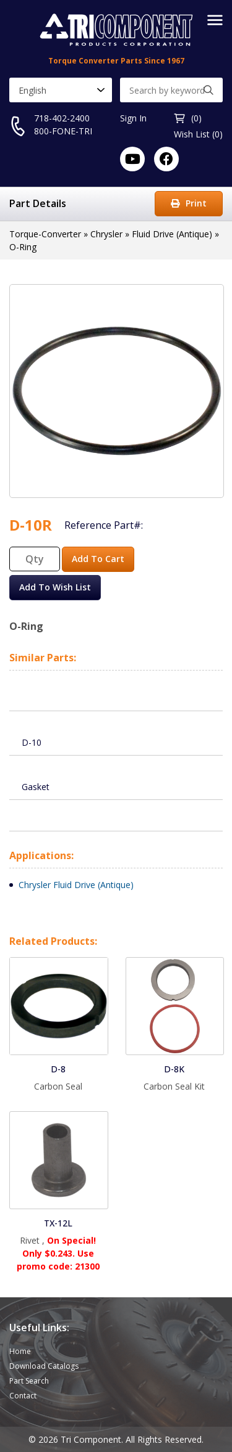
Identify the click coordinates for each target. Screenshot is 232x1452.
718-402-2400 (62, 118)
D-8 (58, 1069)
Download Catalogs (44, 1366)
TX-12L (58, 1223)
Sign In (133, 118)
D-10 (31, 742)
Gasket (35, 787)
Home (20, 1351)
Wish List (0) (198, 134)
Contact (23, 1395)
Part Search (29, 1381)
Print (189, 203)
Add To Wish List (55, 587)
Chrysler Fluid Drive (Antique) (76, 885)
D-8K (174, 1069)
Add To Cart (98, 559)
